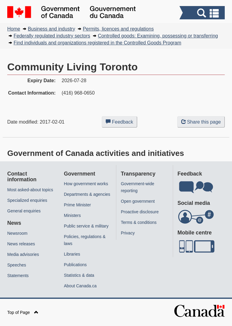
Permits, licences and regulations (118, 28)
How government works (86, 183)
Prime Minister (77, 204)
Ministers (72, 215)
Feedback (121, 122)
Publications (75, 264)
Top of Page (22, 312)
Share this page (201, 121)
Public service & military (86, 226)
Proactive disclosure (140, 211)
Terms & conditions (138, 222)
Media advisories (23, 254)
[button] (203, 13)
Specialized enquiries (27, 200)
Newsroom (17, 233)
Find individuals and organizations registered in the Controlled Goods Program (97, 42)
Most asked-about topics (30, 189)
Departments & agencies (87, 194)
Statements (18, 275)
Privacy (128, 233)
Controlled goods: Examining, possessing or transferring (158, 35)
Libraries (72, 254)
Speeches (16, 265)
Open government (138, 201)
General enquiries (24, 210)
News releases (21, 243)
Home (13, 28)
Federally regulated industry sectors (52, 35)
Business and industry (51, 28)
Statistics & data (79, 275)
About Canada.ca (80, 285)
